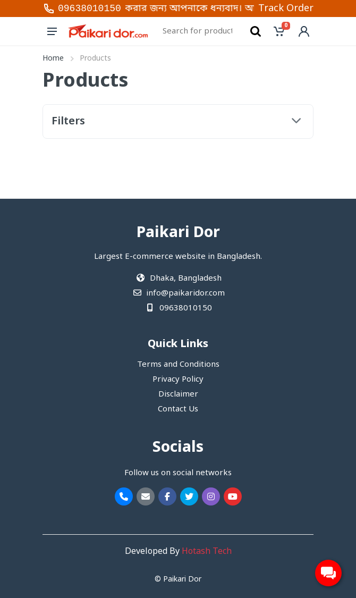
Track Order (285, 8)
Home (53, 59)
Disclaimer (178, 394)
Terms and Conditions (178, 364)
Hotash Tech (207, 552)
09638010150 (89, 8)
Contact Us (178, 409)
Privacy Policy (178, 379)
